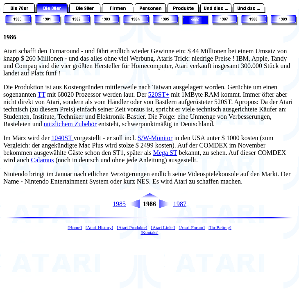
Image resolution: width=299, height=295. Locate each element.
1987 (179, 203)
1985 (119, 203)
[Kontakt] (149, 232)
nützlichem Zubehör (70, 123)
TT (41, 94)
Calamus (42, 160)
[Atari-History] (99, 227)
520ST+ (159, 94)
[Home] (75, 227)
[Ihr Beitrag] (219, 227)
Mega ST (165, 152)
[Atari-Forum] (192, 227)
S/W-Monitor (155, 137)
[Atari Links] (163, 227)
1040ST (62, 137)
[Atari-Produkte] (132, 227)
